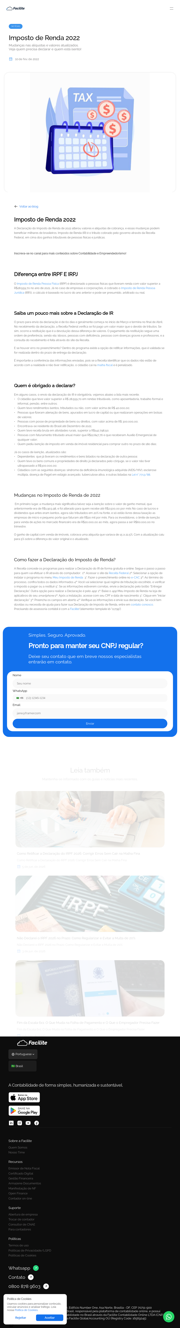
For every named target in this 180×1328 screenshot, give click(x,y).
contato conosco (142, 621)
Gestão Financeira (106, 1166)
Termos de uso (104, 1205)
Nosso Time (16, 1161)
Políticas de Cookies (108, 1215)
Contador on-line (106, 1186)
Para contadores (19, 1220)
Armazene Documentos (111, 1171)
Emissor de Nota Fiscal (110, 1156)
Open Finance (104, 1181)
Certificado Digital (106, 1161)
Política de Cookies (26, 1310)
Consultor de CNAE (21, 1215)
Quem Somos (17, 1156)
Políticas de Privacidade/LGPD (115, 1210)
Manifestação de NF (108, 1176)
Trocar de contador (21, 1210)
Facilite (74, 626)
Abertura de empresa (23, 1205)
